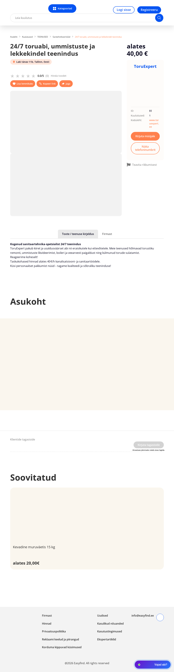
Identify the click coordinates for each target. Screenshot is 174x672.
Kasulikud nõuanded (110, 623)
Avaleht (13, 37)
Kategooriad (65, 8)
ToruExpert (145, 66)
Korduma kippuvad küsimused (62, 647)
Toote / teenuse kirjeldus (78, 234)
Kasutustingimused (109, 631)
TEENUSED (42, 37)
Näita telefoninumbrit (145, 148)
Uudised (102, 615)
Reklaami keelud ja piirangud (60, 639)
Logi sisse (124, 10)
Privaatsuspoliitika (54, 631)
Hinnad (46, 623)
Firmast (107, 234)
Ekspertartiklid (106, 639)
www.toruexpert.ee (154, 123)
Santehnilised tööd (61, 37)
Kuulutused (27, 37)
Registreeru (149, 10)
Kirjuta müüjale (145, 136)
